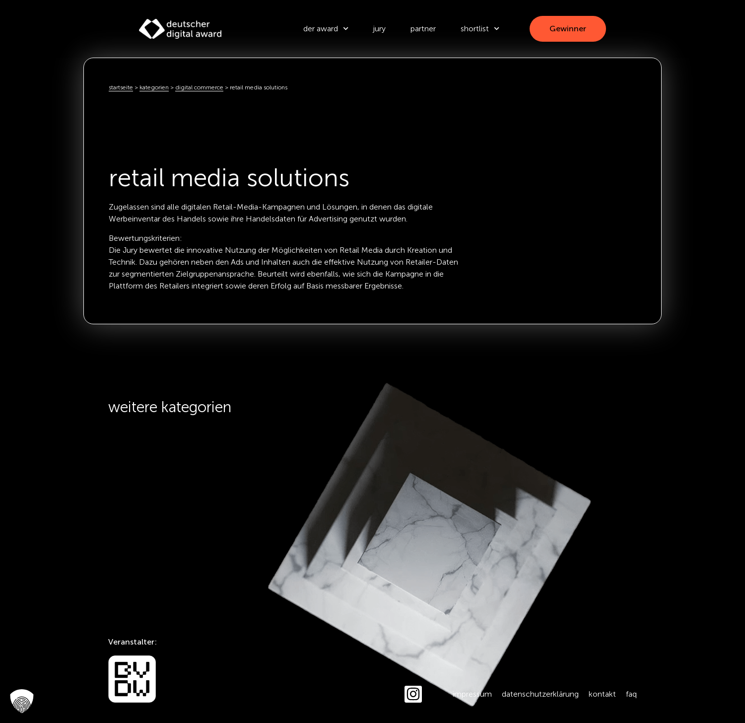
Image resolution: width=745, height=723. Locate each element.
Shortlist (480, 28)
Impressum (472, 694)
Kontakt (602, 694)
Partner (423, 28)
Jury (379, 28)
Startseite (121, 87)
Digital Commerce (199, 87)
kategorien (154, 87)
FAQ (631, 694)
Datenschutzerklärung (540, 694)
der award (325, 28)
